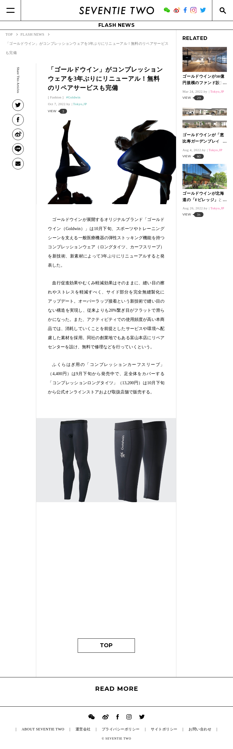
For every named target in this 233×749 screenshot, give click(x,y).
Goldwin (74, 97)
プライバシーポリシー (121, 729)
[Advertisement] (106, 574)
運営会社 (83, 729)
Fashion (55, 97)
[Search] (222, 10)
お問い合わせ (200, 729)
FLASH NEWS (116, 25)
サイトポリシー (164, 729)
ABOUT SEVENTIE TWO (43, 729)
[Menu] (10, 10)
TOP (106, 645)
